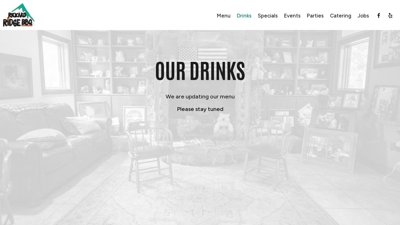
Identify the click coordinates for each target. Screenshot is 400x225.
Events (292, 15)
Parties (315, 15)
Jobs (363, 15)
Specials (268, 15)
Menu (224, 15)
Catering (340, 15)
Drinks (244, 15)
